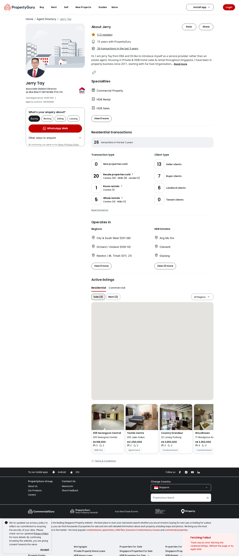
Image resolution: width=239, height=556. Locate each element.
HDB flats (120, 530)
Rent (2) (113, 296)
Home (29, 19)
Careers (32, 494)
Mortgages (80, 546)
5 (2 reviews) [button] (104, 35)
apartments (108, 530)
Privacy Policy (72, 145)
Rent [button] (56, 7)
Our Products (35, 490)
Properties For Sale (131, 546)
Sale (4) (98, 296)
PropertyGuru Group (40, 481)
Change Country (161, 481)
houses (156, 530)
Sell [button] (68, 7)
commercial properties (176, 530)
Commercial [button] (117, 288)
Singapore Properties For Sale (136, 551)
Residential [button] (98, 288)
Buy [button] (44, 7)
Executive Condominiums (139, 530)
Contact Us (68, 481)
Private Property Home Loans (89, 551)
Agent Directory (46, 19)
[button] (180, 64)
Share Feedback (70, 490)
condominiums (93, 530)
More (117, 7)
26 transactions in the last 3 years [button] (117, 48)
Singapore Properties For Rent (181, 551)
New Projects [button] (85, 7)
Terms (61, 145)
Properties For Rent (176, 546)
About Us (32, 486)
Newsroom (67, 486)
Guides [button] (102, 7)
